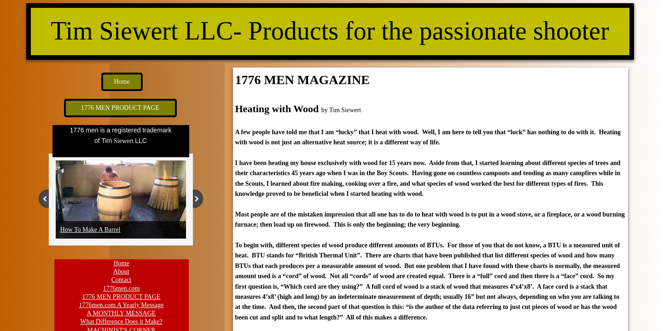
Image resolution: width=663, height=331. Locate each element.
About (121, 271)
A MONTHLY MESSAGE (121, 313)
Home (121, 263)
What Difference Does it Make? (121, 321)
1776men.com (121, 288)
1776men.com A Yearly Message (121, 305)
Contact (121, 279)
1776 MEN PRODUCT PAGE (121, 296)
